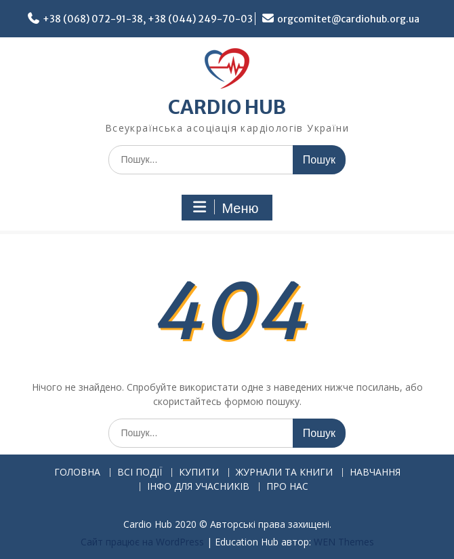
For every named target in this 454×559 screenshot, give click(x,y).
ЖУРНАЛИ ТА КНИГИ (284, 472)
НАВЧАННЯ (375, 472)
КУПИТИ (199, 472)
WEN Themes (344, 541)
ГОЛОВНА (77, 472)
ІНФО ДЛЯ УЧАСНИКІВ (198, 486)
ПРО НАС (287, 486)
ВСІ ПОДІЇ (139, 472)
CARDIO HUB (227, 107)
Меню (225, 207)
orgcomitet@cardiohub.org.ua (348, 19)
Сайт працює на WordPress (142, 541)
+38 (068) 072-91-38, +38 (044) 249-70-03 (148, 19)
